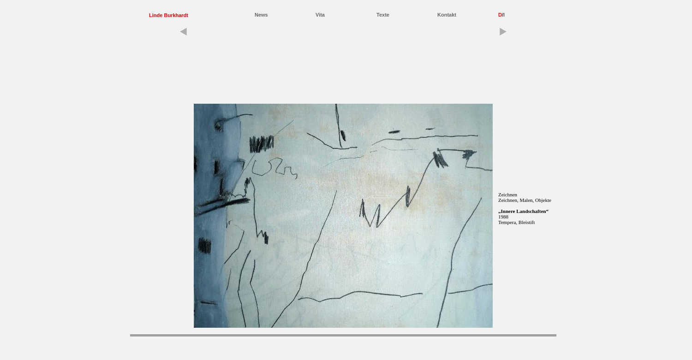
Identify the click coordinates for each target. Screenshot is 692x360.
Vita (320, 15)
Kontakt (446, 15)
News (261, 15)
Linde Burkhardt (168, 15)
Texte (382, 15)
